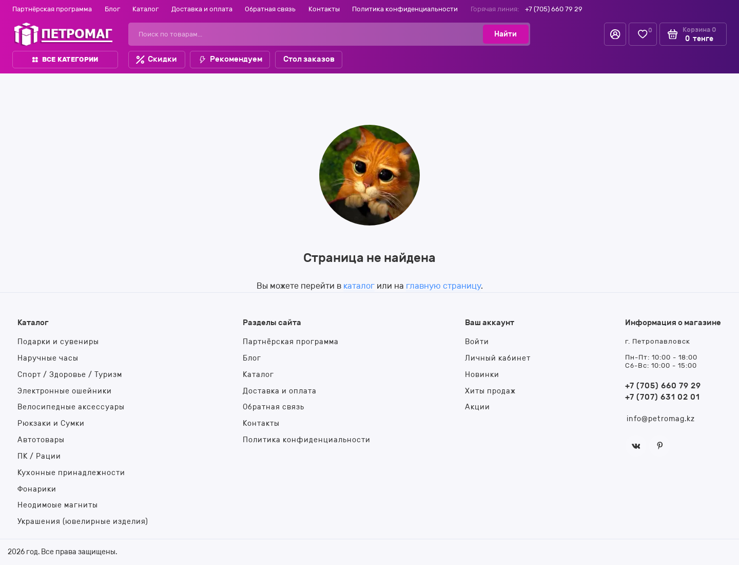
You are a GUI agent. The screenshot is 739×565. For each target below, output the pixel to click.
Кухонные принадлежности (71, 472)
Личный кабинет (498, 358)
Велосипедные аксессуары (71, 407)
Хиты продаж (490, 391)
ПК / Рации (39, 456)
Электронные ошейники (64, 391)
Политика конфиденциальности (405, 9)
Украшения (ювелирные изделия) (82, 521)
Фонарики (36, 489)
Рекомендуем (230, 59)
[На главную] (63, 34)
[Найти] (505, 34)
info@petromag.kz (661, 419)
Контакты (324, 9)
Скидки (156, 59)
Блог (112, 9)
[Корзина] (693, 34)
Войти (477, 341)
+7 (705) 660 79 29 (553, 9)
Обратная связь (270, 9)
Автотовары (41, 440)
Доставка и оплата (201, 9)
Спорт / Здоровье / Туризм (69, 374)
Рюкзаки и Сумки (51, 423)
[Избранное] (643, 34)
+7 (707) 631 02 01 (662, 397)
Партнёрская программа (52, 9)
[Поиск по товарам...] (309, 34)
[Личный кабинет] (615, 34)
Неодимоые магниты (57, 505)
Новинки (482, 374)
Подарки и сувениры (58, 341)
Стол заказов (309, 59)
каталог (359, 286)
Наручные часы (48, 358)
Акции (477, 407)
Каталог (145, 9)
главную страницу (443, 286)
